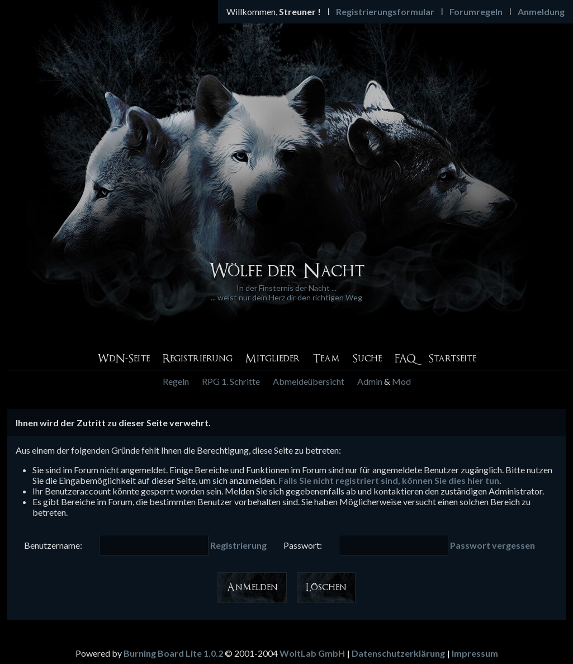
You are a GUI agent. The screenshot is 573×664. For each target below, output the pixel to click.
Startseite (452, 359)
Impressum (475, 653)
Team (326, 359)
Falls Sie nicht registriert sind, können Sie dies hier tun (388, 480)
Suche (367, 359)
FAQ (405, 359)
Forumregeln (476, 11)
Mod (401, 381)
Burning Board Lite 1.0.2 (173, 653)
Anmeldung (541, 11)
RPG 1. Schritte (231, 381)
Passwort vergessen (492, 545)
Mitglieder (272, 359)
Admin (369, 381)
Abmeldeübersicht (308, 381)
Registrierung (198, 359)
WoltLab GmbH (312, 653)
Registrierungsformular (385, 11)
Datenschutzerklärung (398, 653)
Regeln (176, 381)
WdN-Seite (123, 359)
